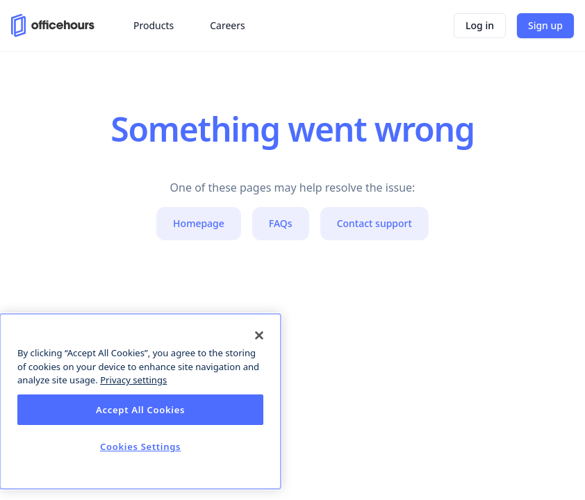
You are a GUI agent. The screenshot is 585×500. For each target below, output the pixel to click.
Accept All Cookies (140, 409)
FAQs (280, 223)
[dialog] (140, 401)
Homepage (198, 223)
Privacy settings (133, 380)
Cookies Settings (140, 446)
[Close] (259, 335)
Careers (227, 25)
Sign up (545, 25)
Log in (479, 25)
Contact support (374, 223)
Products (153, 25)
